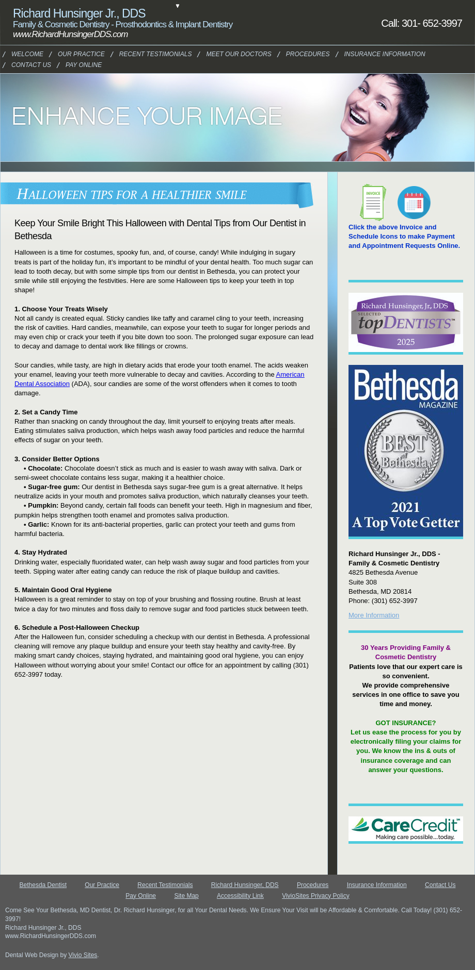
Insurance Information (371, 54)
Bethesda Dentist (43, 885)
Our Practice (75, 54)
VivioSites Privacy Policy (316, 895)
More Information (374, 615)
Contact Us (27, 65)
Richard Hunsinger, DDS (245, 885)
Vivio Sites (83, 955)
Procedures (303, 54)
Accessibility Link (240, 895)
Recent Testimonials (165, 885)
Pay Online (81, 65)
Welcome (25, 54)
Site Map (186, 895)
